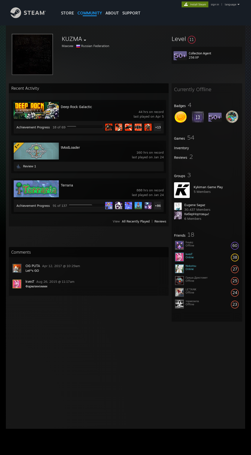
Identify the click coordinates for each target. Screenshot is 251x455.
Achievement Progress (33, 127)
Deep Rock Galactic (76, 107)
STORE (67, 13)
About (112, 13)
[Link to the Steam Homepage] (31, 17)
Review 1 (29, 166)
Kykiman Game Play (208, 187)
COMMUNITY (89, 13)
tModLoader (70, 147)
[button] (207, 39)
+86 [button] (158, 206)
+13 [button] (158, 127)
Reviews (160, 221)
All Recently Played (136, 221)
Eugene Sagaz (194, 205)
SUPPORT (131, 13)
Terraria (67, 185)
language (230, 4)
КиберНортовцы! (196, 214)
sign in (215, 4)
